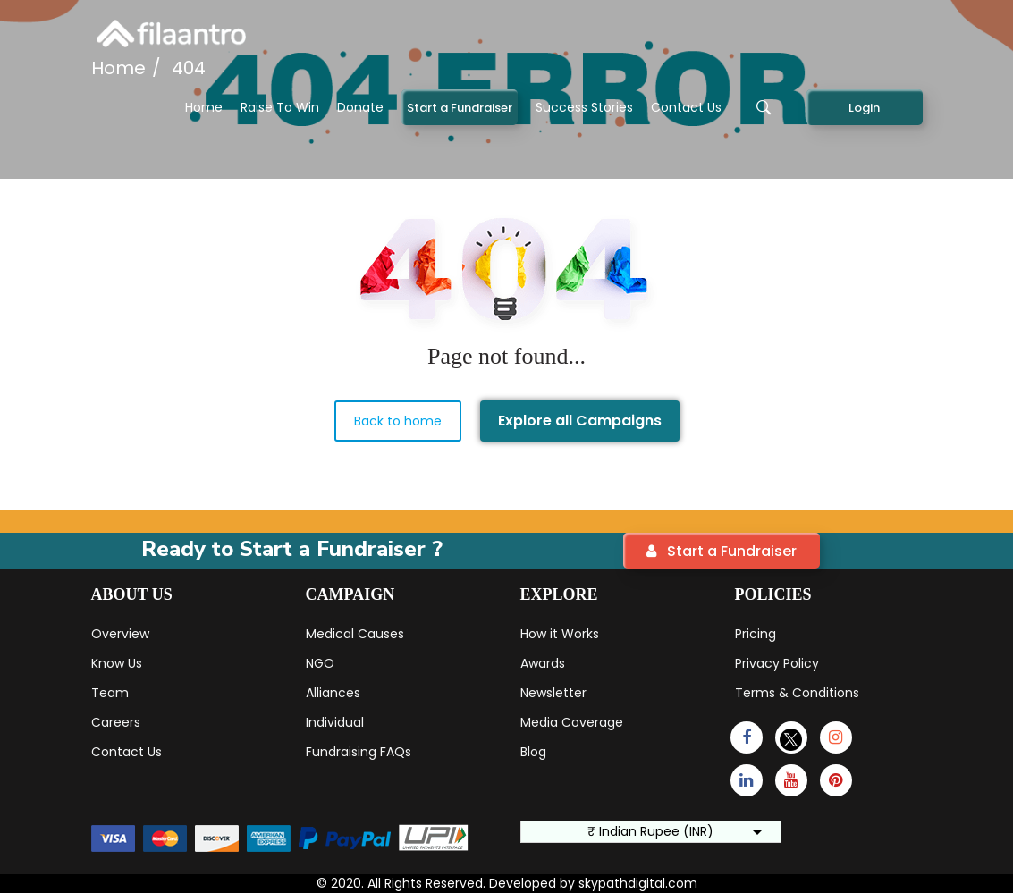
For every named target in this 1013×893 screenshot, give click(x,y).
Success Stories (584, 107)
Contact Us (686, 107)
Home (204, 107)
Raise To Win (280, 107)
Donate (360, 107)
